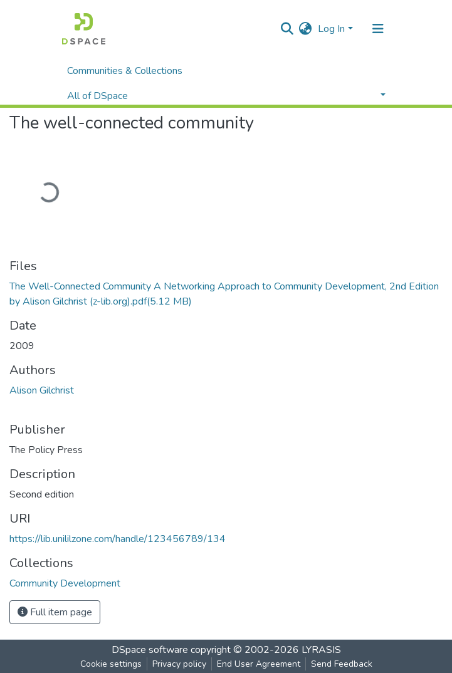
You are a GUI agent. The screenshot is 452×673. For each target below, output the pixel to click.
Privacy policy (179, 664)
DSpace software (150, 650)
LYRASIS (321, 650)
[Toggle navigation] (378, 28)
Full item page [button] (55, 612)
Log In (331, 29)
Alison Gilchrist (41, 390)
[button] (305, 28)
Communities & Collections (124, 71)
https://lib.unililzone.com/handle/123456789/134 (117, 539)
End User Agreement (258, 664)
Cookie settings (111, 664)
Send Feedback (341, 664)
